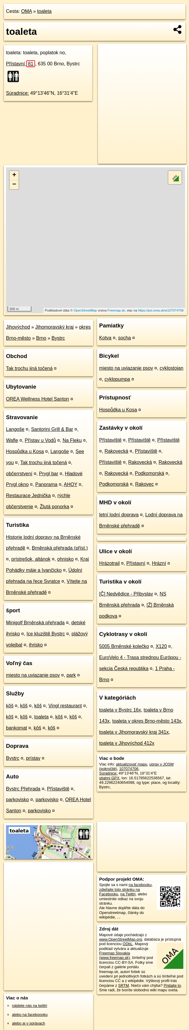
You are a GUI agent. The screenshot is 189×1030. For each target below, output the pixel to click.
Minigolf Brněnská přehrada (35, 622)
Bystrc (58, 338)
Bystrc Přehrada (23, 788)
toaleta (44, 11)
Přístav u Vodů (40, 440)
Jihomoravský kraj (54, 327)
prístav (33, 758)
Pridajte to (172, 985)
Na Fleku (72, 440)
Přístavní (20, 63)
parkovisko (17, 799)
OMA (26, 11)
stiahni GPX (109, 778)
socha (124, 337)
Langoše (15, 429)
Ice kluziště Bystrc (45, 633)
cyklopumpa (117, 379)
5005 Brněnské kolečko (124, 646)
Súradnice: (17, 93)
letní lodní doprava (119, 514)
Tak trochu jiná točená (29, 368)
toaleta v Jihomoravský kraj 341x (134, 732)
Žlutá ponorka (54, 506)
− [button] (14, 184)
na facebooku (140, 884)
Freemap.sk (116, 310)
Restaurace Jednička (28, 495)
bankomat (16, 727)
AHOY (70, 484)
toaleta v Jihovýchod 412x (126, 743)
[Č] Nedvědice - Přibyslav (126, 593)
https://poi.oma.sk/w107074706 (161, 310)
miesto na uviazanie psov (33, 675)
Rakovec (144, 484)
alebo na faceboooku (30, 1014)
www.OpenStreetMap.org (120, 939)
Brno (41, 338)
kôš (9, 705)
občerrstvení (19, 473)
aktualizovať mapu (131, 764)
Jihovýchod (18, 327)
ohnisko (65, 559)
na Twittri (128, 894)
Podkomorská (149, 473)
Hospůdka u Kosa (25, 451)
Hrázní (159, 563)
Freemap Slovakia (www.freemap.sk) (114, 955)
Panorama (46, 484)
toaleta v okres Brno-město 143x (146, 721)
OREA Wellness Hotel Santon (37, 399)
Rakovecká (116, 451)
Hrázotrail (109, 563)
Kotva (105, 337)
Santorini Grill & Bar (52, 429)
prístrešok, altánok (31, 559)
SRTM (123, 985)
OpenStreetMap (85, 310)
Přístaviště (58, 788)
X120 (161, 646)
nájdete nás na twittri (29, 1005)
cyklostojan (171, 368)
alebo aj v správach (28, 1023)
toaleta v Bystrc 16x (120, 709)
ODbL (127, 944)
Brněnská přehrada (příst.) (60, 548)
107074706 (128, 768)
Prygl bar (48, 473)
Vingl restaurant (65, 705)
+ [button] (14, 175)
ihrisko (36, 644)
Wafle (12, 440)
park (71, 675)
